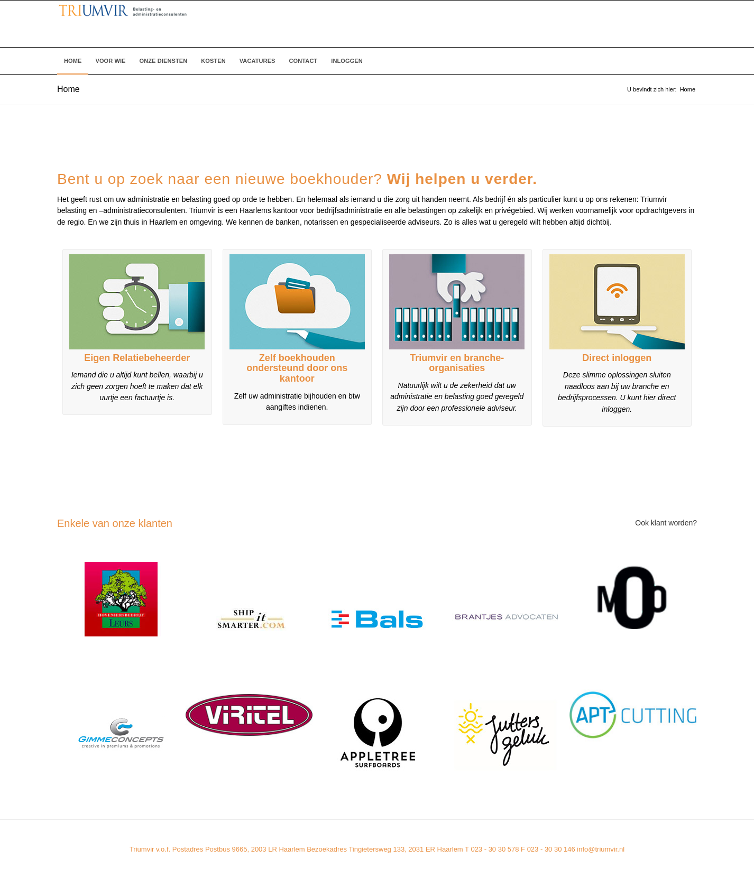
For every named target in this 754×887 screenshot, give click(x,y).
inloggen (631, 358)
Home (68, 89)
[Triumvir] (264, 24)
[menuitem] (72, 61)
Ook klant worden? (666, 523)
